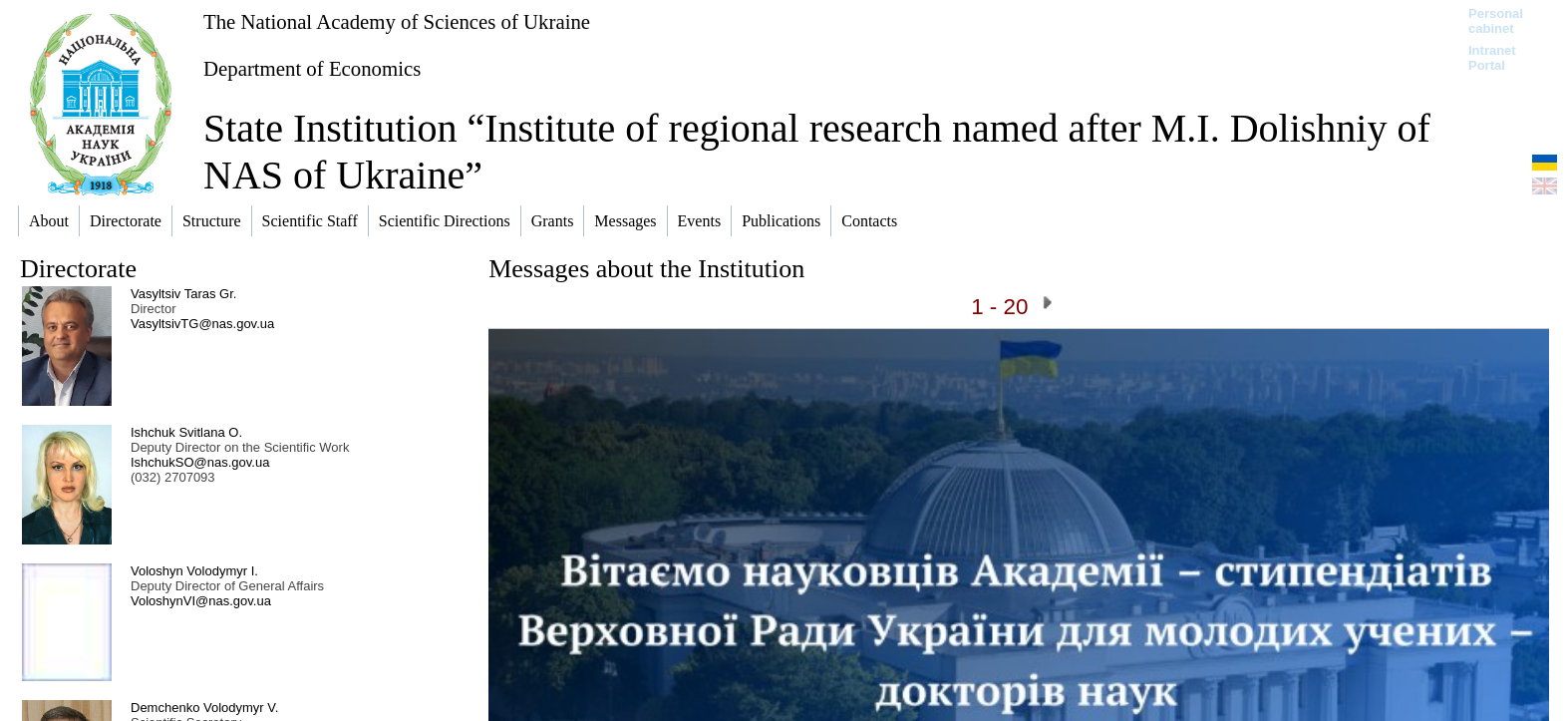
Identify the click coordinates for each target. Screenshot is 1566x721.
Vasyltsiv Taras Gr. (183, 293)
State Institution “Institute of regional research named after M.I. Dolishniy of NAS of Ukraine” (816, 151)
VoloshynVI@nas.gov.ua (201, 600)
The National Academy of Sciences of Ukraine (396, 21)
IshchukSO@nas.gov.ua (200, 462)
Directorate (78, 268)
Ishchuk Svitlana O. (186, 432)
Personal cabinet (1495, 21)
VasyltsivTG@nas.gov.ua (202, 323)
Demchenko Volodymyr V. (204, 707)
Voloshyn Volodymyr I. (194, 570)
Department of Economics (312, 68)
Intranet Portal (1492, 58)
